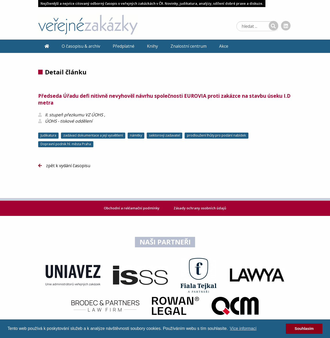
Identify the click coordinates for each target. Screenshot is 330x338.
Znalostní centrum (188, 46)
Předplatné (123, 46)
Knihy (152, 46)
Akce (223, 46)
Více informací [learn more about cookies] (243, 328)
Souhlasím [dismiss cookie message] (304, 328)
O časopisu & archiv (81, 46)
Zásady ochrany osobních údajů (200, 208)
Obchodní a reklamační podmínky (132, 208)
